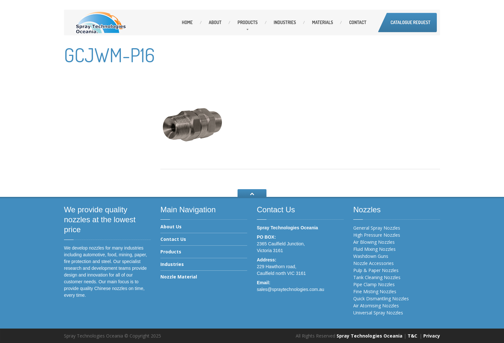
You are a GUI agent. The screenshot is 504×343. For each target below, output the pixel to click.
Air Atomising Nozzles (376, 306)
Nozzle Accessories (373, 263)
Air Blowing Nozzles (374, 242)
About (215, 22)
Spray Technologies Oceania (369, 336)
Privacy (431, 336)
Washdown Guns (370, 256)
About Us (171, 227)
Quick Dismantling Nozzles (381, 298)
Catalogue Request (410, 22)
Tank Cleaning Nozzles (377, 277)
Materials (322, 22)
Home (187, 22)
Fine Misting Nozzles (374, 291)
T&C (412, 336)
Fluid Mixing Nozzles (374, 249)
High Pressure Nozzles (376, 235)
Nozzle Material (178, 277)
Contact (357, 22)
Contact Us (173, 239)
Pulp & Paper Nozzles (376, 270)
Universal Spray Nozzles (378, 313)
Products (247, 22)
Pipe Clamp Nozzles (374, 284)
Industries (285, 22)
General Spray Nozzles (376, 228)
